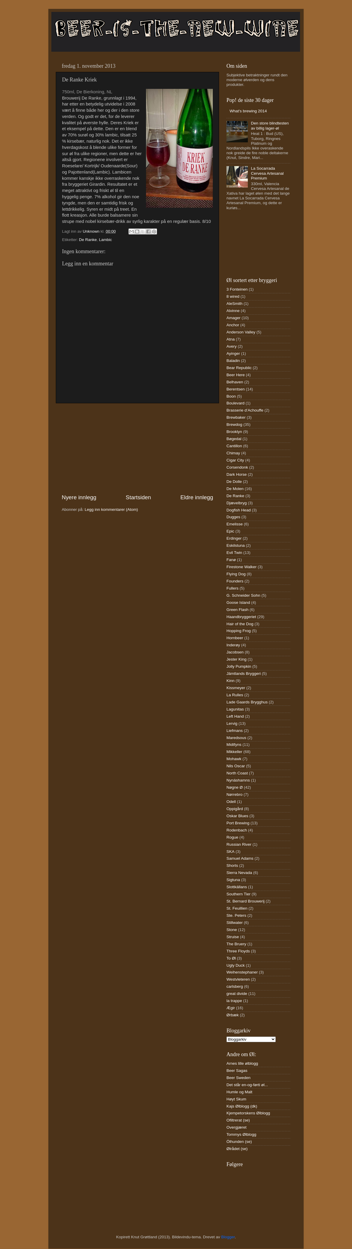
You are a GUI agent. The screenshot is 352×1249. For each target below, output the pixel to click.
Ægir (230, 1008)
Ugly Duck (235, 965)
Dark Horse (236, 474)
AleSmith (234, 303)
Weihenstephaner (242, 972)
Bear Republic (239, 368)
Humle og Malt (239, 1092)
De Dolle (234, 481)
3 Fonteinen (237, 289)
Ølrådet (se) (237, 1148)
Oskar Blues (237, 816)
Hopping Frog (238, 631)
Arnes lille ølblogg (242, 1063)
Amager (233, 318)
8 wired (233, 296)
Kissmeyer (235, 688)
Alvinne (233, 310)
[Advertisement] (137, 448)
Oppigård (234, 809)
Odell (231, 801)
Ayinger (233, 353)
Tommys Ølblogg (241, 1134)
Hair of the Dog (239, 624)
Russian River (238, 844)
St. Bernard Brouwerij (245, 901)
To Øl (231, 958)
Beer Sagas (237, 1070)
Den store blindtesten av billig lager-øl (270, 125)
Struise (232, 937)
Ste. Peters (236, 915)
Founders (234, 581)
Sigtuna (233, 880)
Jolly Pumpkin (238, 666)
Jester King (236, 659)
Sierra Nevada (239, 872)
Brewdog (234, 424)
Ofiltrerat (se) (238, 1120)
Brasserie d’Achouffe (244, 410)
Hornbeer (234, 638)
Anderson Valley (240, 332)
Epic (230, 531)
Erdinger (234, 538)
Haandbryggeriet (241, 617)
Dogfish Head (238, 510)
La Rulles (234, 695)
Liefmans (234, 730)
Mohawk (233, 759)
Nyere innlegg (79, 497)
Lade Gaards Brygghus (247, 702)
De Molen (235, 488)
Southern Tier (238, 894)
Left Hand (235, 716)
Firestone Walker (241, 567)
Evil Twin (234, 552)
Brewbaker (236, 417)
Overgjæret (236, 1127)
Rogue (232, 837)
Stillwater (234, 922)
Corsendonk (237, 467)
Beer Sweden (238, 1077)
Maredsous (236, 737)
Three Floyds (238, 951)
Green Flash (237, 609)
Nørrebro (234, 794)
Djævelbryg (236, 503)
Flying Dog (236, 574)
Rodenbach (236, 830)
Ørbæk (232, 1015)
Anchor (232, 325)
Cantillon (234, 446)
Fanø (231, 559)
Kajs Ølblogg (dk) (241, 1106)
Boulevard (235, 403)
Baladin (233, 360)
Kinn (230, 680)
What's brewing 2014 (248, 111)
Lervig (231, 723)
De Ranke (88, 239)
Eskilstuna (235, 545)
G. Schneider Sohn (243, 595)
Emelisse (234, 524)
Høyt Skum (236, 1099)
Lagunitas (235, 709)
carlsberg (234, 986)
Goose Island (238, 602)
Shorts (232, 865)
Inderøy (233, 645)
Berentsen (235, 389)
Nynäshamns (238, 780)
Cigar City (235, 460)
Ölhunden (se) (239, 1141)
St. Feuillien (237, 908)
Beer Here (235, 375)
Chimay (233, 453)
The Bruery (236, 944)
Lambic (105, 239)
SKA (230, 851)
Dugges (233, 517)
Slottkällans (236, 887)
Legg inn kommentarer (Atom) (111, 509)
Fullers (232, 588)
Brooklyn (234, 431)
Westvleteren (238, 979)
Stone (231, 929)
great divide (236, 993)
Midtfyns (233, 744)
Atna (230, 339)
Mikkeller (234, 751)
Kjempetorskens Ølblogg (248, 1113)
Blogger (228, 1237)
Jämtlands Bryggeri (243, 673)
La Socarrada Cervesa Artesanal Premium (267, 173)
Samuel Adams (239, 858)
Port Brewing (237, 823)
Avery (231, 346)
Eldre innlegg (196, 497)
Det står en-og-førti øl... (247, 1085)
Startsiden (138, 497)
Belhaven (234, 382)
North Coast (237, 773)
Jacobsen (235, 652)
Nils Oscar (235, 766)
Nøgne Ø (234, 787)
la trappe (234, 1000)
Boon (231, 396)
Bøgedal (233, 439)
